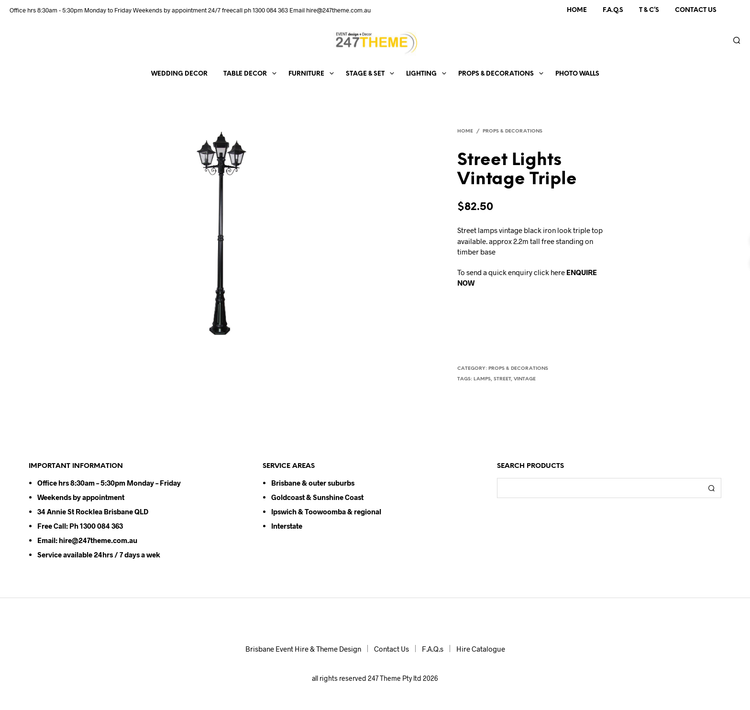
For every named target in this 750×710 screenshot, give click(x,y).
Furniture (306, 74)
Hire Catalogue (480, 648)
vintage (525, 379)
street (502, 379)
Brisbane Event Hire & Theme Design (303, 648)
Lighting (421, 74)
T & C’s (649, 10)
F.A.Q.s (613, 10)
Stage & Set (365, 74)
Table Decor (245, 74)
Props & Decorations (496, 74)
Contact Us (696, 10)
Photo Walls (577, 74)
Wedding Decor (179, 74)
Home (577, 10)
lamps (482, 379)
